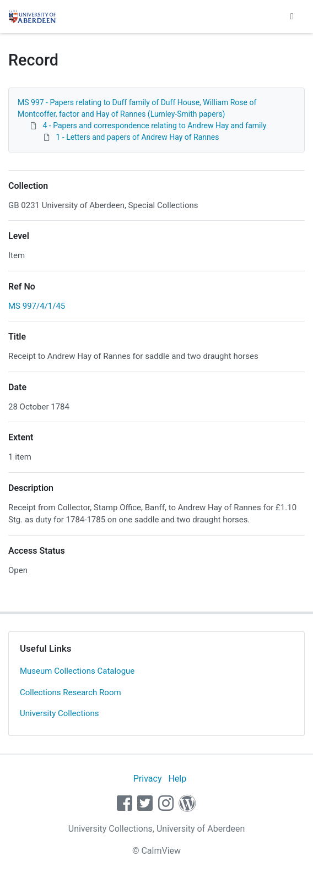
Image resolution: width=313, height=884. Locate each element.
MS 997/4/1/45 (36, 306)
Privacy (147, 778)
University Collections (59, 713)
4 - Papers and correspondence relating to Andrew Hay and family (154, 125)
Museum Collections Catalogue (77, 671)
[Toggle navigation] (292, 16)
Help (177, 778)
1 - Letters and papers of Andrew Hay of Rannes (137, 137)
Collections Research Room (70, 692)
